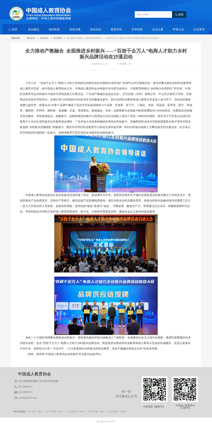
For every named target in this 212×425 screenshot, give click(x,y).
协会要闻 (58, 38)
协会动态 (44, 38)
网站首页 (31, 38)
